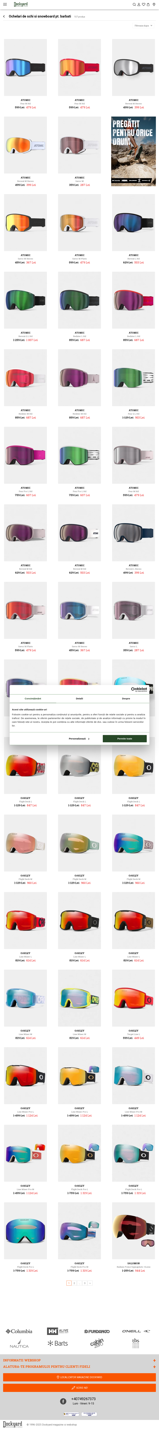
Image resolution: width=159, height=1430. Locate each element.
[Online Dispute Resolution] (89, 1414)
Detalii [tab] (79, 698)
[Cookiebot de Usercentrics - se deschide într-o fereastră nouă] (133, 689)
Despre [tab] (126, 698)
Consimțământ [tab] (33, 698)
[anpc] (71, 1414)
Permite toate (124, 738)
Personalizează (79, 738)
